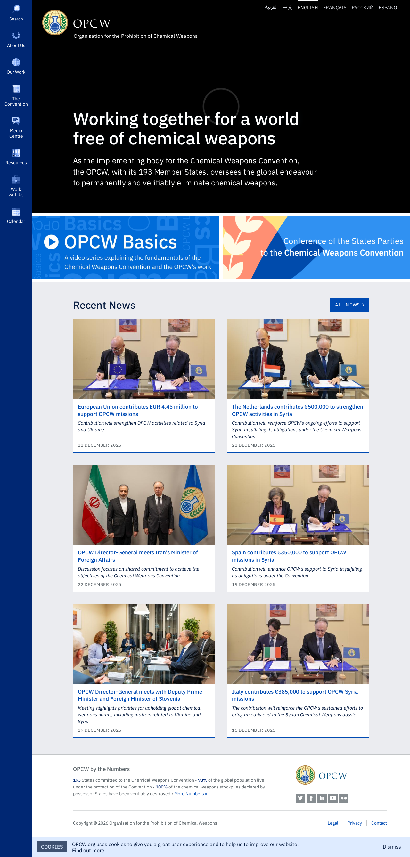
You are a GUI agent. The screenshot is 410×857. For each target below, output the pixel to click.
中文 (287, 7)
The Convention (16, 101)
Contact (379, 823)
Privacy (355, 823)
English (308, 7)
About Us (16, 45)
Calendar (16, 221)
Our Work (16, 72)
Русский (362, 7)
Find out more (88, 849)
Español (389, 7)
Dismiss (392, 846)
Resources (16, 162)
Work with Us (16, 192)
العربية (271, 7)
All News (347, 304)
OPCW (341, 775)
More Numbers (189, 793)
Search (16, 18)
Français (335, 7)
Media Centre (16, 133)
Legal (333, 823)
